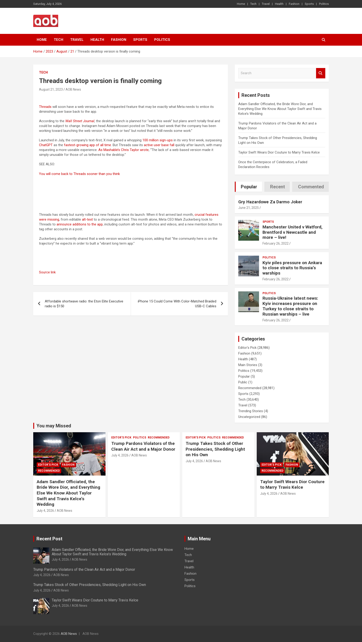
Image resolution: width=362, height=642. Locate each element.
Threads (45, 107)
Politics (324, 4)
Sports (309, 4)
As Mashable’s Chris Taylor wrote (123, 150)
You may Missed (53, 426)
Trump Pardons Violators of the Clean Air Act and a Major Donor (143, 446)
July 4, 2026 (45, 510)
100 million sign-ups (157, 140)
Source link (47, 272)
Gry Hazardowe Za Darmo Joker (270, 201)
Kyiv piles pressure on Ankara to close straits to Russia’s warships (292, 268)
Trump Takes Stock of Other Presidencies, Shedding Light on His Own (215, 449)
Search (320, 73)
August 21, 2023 (51, 89)
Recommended (249, 388)
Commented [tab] (311, 186)
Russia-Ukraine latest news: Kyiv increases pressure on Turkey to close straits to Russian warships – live (290, 306)
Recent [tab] (277, 186)
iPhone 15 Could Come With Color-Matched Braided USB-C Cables (177, 303)
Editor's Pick (247, 348)
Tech (253, 4)
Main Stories (247, 365)
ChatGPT (46, 145)
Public (242, 382)
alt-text (87, 219)
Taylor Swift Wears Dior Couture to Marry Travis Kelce (279, 152)
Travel (266, 4)
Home (241, 4)
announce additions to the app (80, 224)
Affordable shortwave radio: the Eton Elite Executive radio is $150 (84, 303)
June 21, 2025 (248, 208)
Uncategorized (249, 417)
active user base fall (159, 145)
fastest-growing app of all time (87, 145)
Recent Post (49, 538)
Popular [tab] (249, 186)
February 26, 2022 (275, 243)
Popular (244, 376)
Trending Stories (250, 411)
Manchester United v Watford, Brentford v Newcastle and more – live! (292, 232)
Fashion (294, 4)
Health (279, 4)
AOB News (73, 89)
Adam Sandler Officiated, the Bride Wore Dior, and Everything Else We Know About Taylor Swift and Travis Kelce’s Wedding (280, 109)
